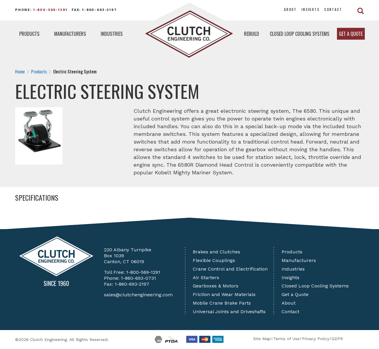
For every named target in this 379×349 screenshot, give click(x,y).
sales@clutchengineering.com (138, 294)
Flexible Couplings (214, 260)
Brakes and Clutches (216, 252)
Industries (112, 33)
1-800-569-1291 (50, 10)
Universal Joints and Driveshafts (229, 311)
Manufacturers (70, 33)
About (290, 9)
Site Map (262, 338)
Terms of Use (286, 338)
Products (29, 33)
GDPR (337, 338)
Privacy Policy (315, 338)
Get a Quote (351, 33)
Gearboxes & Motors (215, 286)
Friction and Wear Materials (224, 294)
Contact (333, 9)
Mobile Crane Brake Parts (222, 303)
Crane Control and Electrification (230, 269)
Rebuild (251, 33)
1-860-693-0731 (138, 278)
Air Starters (206, 277)
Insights (310, 9)
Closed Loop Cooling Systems (299, 33)
